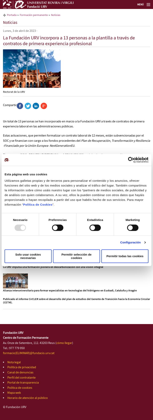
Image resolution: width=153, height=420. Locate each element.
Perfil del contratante (21, 378)
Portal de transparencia (23, 383)
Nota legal (14, 362)
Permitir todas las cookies (124, 256)
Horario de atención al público (27, 398)
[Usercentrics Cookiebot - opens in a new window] (131, 160)
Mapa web (14, 393)
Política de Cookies (37, 204)
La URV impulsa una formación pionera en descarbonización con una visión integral (53, 267)
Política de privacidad (21, 367)
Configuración (130, 242)
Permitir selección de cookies (77, 256)
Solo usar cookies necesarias (28, 256)
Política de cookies (19, 388)
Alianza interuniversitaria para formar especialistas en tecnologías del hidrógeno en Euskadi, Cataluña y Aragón (70, 290)
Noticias (10, 22)
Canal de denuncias (20, 372)
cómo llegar (64, 343)
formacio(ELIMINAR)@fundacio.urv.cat (28, 353)
